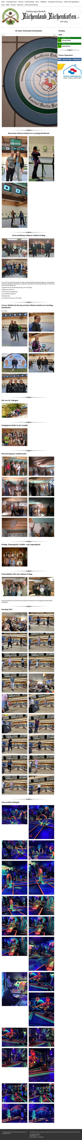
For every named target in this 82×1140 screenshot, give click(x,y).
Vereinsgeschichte (11, 2)
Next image (4, 35)
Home (3, 2)
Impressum (20, 5)
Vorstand (20, 2)
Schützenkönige (29, 2)
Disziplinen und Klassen (55, 2)
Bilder (8, 5)
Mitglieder (43, 2)
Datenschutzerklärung (31, 5)
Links (3, 5)
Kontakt (13, 5)
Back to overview (54, 35)
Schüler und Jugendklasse (71, 2)
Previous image (2, 35)
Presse (37, 2)
